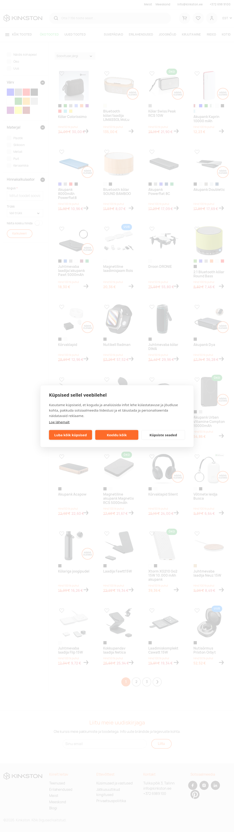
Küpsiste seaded (163, 435)
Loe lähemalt (59, 422)
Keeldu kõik (117, 435)
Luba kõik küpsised (70, 435)
